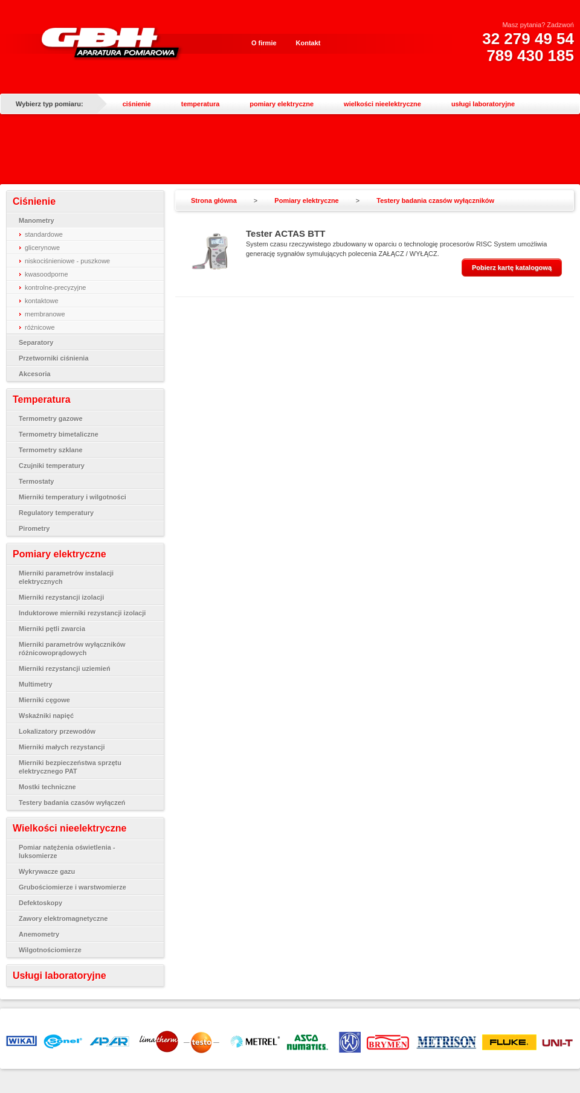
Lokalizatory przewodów (57, 731)
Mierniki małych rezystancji (62, 747)
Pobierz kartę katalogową (512, 267)
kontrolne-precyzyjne (55, 287)
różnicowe (40, 327)
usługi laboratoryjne (483, 103)
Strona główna (214, 200)
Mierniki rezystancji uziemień (65, 668)
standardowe (44, 234)
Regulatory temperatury (56, 512)
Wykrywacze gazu (47, 871)
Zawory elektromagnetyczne (63, 918)
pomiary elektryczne (282, 103)
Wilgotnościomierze (50, 950)
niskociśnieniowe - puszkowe (67, 260)
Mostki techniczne (47, 786)
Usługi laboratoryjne (59, 975)
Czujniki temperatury (52, 465)
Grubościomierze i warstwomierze (72, 887)
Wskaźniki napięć (46, 715)
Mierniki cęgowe (44, 700)
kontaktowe (42, 300)
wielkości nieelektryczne (382, 103)
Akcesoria (35, 373)
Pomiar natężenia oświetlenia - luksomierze (67, 851)
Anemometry (39, 934)
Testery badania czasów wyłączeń (72, 802)
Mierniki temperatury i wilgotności (72, 497)
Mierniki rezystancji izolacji (61, 597)
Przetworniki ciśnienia (54, 358)
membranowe (45, 314)
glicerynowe (42, 247)
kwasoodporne (46, 274)
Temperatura (42, 399)
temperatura (200, 103)
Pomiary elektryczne (59, 554)
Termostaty (36, 481)
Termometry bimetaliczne (58, 434)
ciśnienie (137, 103)
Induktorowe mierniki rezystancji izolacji (82, 613)
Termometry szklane (51, 450)
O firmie (264, 42)
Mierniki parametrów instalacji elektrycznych (66, 577)
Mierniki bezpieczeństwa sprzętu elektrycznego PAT (70, 767)
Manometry (36, 220)
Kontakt (308, 42)
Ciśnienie (34, 201)
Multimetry (36, 684)
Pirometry (34, 528)
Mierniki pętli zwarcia (52, 628)
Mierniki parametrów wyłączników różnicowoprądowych (72, 648)
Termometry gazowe (51, 418)
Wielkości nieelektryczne (69, 828)
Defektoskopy (40, 902)
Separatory (36, 342)
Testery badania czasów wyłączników (435, 200)
